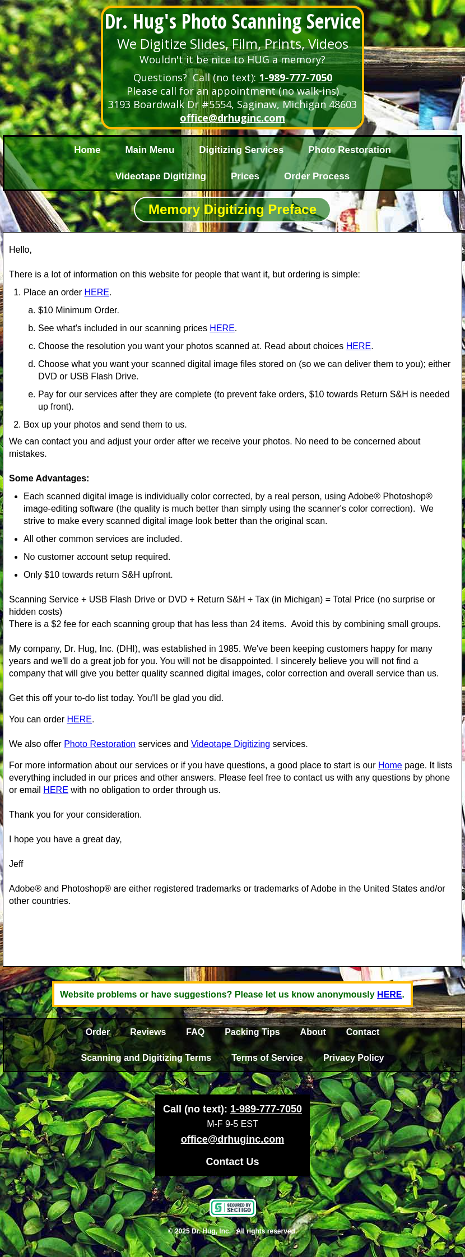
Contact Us (232, 1161)
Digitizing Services (241, 150)
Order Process (317, 176)
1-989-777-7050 (295, 77)
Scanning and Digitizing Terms (146, 1058)
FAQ (195, 1032)
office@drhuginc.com (232, 117)
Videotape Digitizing (160, 176)
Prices (245, 176)
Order (98, 1032)
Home (87, 150)
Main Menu (149, 150)
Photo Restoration (349, 150)
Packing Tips (252, 1032)
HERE (97, 292)
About (313, 1032)
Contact (363, 1032)
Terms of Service (267, 1058)
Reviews (148, 1032)
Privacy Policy (353, 1058)
